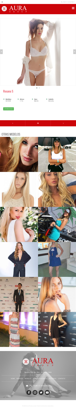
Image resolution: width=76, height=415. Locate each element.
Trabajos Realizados (40, 378)
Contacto (61, 378)
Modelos (28, 378)
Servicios (19, 378)
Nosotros (52, 378)
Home (13, 378)
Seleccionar (8, 109)
